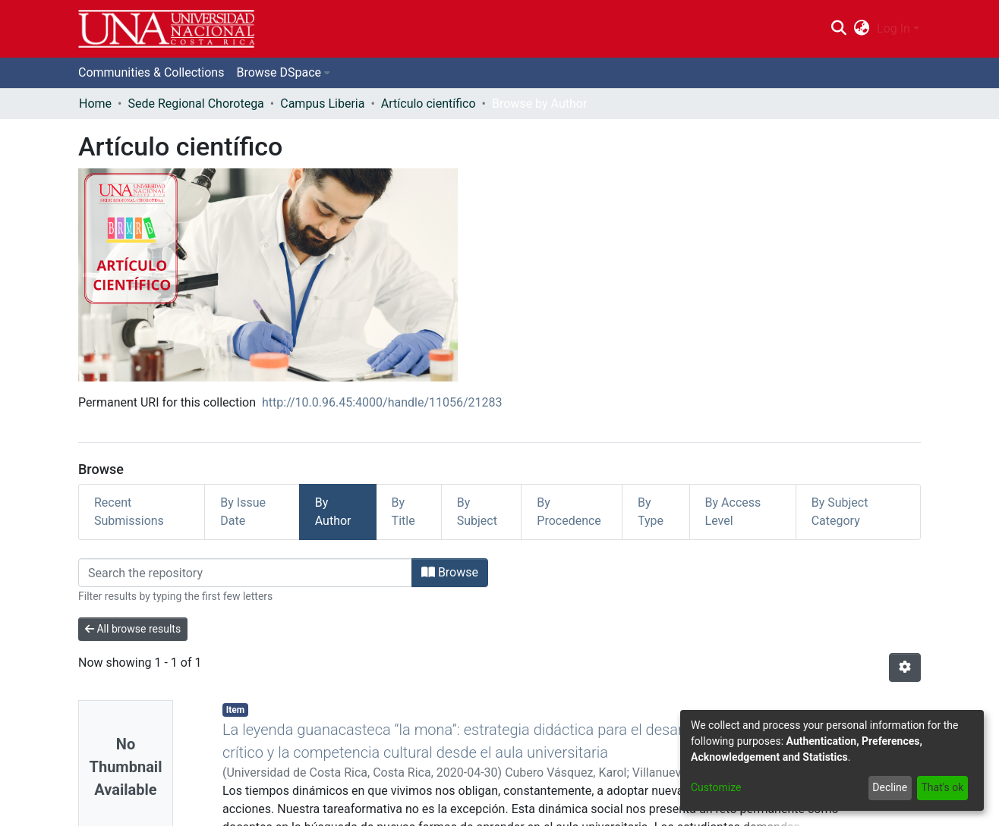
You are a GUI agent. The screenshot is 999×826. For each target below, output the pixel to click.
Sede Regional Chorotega (195, 103)
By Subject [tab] (477, 511)
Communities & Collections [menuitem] (151, 72)
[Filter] (245, 572)
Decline (889, 787)
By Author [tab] (333, 511)
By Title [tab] (403, 511)
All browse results (133, 629)
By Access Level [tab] (733, 511)
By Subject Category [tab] (839, 511)
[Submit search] (838, 29)
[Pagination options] (905, 667)
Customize (716, 787)
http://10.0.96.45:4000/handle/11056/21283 (382, 402)
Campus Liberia (322, 103)
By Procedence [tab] (569, 511)
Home (95, 103)
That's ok (942, 787)
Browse (449, 572)
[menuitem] (861, 29)
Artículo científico (428, 103)
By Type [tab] (650, 511)
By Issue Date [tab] (243, 511)
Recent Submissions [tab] (129, 511)
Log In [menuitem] (893, 28)
